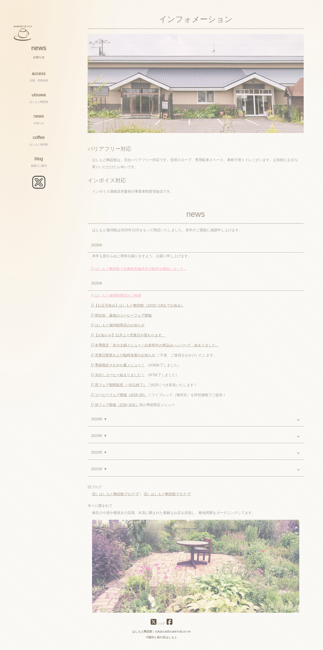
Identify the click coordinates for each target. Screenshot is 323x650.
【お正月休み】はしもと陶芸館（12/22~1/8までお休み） (138, 308)
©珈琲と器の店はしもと (161, 637)
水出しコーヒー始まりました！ (118, 377)
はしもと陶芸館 (142, 631)
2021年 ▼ (99, 471)
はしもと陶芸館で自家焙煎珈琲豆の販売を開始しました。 (139, 271)
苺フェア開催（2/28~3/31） (115, 407)
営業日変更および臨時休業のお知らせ (123, 357)
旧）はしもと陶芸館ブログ (115, 496)
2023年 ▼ (99, 438)
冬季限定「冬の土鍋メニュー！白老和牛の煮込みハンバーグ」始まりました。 (155, 347)
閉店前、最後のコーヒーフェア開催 (121, 318)
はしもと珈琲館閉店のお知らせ (118, 328)
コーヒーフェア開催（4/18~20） (119, 397)
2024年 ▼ (99, 421)
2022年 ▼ (99, 455)
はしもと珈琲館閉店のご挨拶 (116, 298)
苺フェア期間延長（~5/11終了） (119, 387)
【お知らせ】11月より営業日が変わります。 (128, 338)
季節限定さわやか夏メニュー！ (118, 367)
